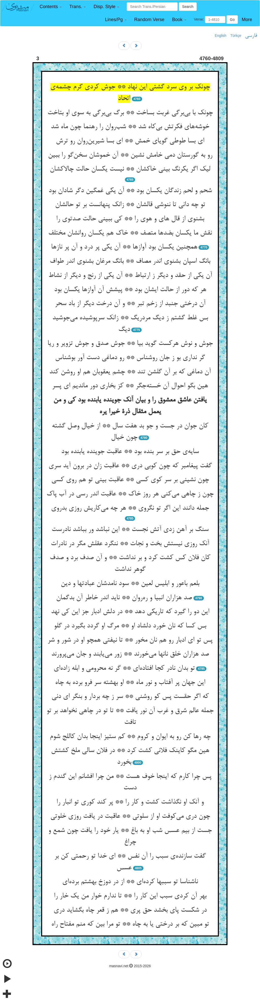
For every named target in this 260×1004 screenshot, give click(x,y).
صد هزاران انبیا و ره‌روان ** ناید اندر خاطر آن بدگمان (124, 598)
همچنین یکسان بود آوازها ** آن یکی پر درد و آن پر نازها (124, 247)
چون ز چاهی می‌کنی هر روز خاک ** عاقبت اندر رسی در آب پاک (130, 494)
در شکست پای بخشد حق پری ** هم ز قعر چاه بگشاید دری (130, 910)
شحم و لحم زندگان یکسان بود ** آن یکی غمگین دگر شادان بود (130, 191)
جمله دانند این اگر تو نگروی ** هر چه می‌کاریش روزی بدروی (130, 508)
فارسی (251, 36)
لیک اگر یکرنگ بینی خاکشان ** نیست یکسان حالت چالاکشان (130, 169)
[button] (51, 6)
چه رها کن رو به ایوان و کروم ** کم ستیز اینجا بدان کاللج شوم (130, 737)
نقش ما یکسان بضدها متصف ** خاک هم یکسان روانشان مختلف (130, 233)
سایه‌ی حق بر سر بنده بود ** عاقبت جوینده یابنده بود (130, 452)
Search (187, 7)
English (220, 36)
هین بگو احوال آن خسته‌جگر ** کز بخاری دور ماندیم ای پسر (130, 386)
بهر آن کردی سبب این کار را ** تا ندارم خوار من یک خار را (130, 896)
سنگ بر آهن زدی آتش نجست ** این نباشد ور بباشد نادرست (130, 530)
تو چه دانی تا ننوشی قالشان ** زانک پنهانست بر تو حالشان (130, 205)
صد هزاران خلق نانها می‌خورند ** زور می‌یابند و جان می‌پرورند (130, 654)
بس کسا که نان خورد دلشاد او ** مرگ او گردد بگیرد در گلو (130, 626)
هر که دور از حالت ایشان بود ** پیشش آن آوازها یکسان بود (130, 290)
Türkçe (235, 36)
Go (232, 20)
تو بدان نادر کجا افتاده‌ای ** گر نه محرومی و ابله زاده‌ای (124, 668)
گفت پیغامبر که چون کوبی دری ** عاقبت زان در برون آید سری (130, 466)
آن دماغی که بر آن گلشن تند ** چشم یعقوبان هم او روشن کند (130, 372)
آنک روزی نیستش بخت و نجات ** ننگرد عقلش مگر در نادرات (130, 544)
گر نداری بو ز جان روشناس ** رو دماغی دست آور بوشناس (130, 358)
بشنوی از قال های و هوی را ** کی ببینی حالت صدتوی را (130, 219)
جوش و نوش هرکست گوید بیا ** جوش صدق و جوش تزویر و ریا (130, 344)
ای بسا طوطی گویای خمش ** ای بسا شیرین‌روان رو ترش (130, 141)
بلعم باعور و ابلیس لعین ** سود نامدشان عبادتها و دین (130, 584)
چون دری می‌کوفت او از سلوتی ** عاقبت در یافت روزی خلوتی (130, 816)
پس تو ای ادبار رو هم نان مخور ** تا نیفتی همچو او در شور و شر (130, 640)
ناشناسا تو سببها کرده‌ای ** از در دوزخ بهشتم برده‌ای (130, 882)
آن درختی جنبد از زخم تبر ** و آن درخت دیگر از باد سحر (130, 304)
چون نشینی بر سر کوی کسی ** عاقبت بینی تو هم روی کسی (130, 480)
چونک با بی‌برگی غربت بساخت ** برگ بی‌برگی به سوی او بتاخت (130, 113)
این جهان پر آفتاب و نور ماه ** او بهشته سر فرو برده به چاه (130, 683)
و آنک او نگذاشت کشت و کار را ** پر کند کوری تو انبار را (130, 802)
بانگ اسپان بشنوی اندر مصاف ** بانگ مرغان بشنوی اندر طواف (130, 261)
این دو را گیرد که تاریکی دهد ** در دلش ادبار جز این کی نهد (130, 612)
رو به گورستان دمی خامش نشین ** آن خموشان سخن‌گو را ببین (130, 155)
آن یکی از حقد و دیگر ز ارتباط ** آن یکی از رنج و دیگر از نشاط (130, 276)
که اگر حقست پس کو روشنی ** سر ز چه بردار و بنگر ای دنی (130, 697)
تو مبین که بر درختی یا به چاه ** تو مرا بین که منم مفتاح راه (130, 924)
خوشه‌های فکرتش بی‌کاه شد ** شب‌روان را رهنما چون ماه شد (130, 127)
